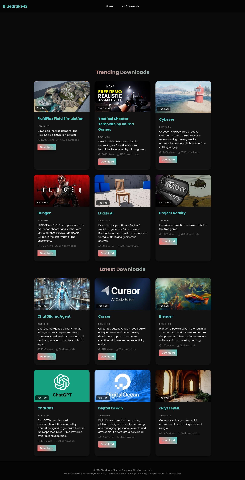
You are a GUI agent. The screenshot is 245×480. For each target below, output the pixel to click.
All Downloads (130, 6)
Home (109, 6)
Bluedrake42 (15, 6)
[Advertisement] (122, 36)
